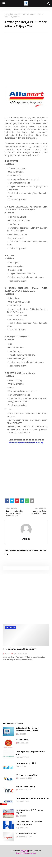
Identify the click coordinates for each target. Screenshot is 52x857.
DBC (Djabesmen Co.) (25, 786)
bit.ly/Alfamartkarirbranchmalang (26, 442)
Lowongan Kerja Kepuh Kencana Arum (30, 752)
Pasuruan (16, 14)
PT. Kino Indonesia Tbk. (26, 775)
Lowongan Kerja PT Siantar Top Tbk (32, 798)
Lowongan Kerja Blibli (26, 763)
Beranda (8, 14)
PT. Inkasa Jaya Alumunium (19, 649)
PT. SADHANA (22, 740)
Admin (26, 538)
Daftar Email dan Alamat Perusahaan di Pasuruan (27, 729)
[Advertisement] (26, 58)
